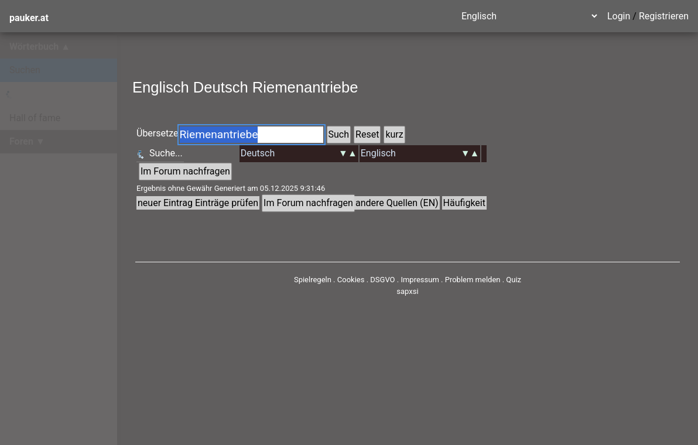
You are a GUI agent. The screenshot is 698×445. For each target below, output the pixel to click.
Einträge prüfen (226, 202)
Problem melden (473, 279)
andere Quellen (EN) (397, 202)
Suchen (24, 70)
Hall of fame (34, 118)
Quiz (513, 279)
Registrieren (664, 16)
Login (618, 16)
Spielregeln (312, 279)
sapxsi (407, 291)
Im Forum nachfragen (185, 171)
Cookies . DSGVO (366, 279)
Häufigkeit (464, 202)
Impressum (420, 279)
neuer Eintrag (165, 202)
